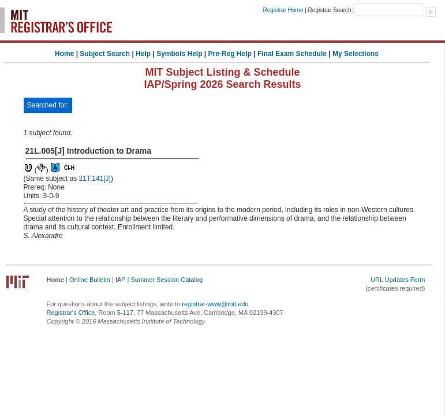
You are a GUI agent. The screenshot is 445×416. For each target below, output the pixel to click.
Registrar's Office (71, 312)
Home (64, 54)
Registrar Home (283, 10)
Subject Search (105, 54)
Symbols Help (179, 54)
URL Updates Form (398, 279)
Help (143, 54)
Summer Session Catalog (166, 279)
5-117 (125, 312)
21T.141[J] (95, 178)
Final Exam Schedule (292, 54)
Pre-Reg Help (230, 54)
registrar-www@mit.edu (215, 303)
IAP (120, 279)
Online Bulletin (89, 279)
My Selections (355, 54)
